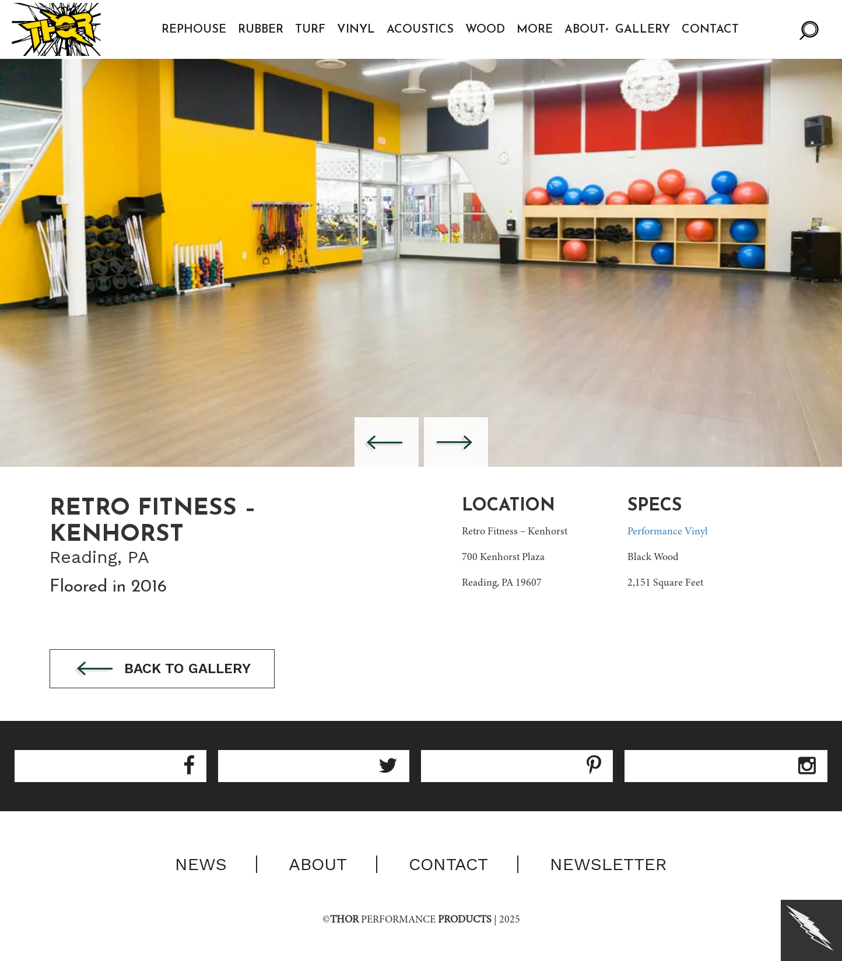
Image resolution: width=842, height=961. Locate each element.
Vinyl (356, 30)
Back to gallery (162, 669)
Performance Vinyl (667, 532)
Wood (485, 30)
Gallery (642, 30)
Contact (710, 30)
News (201, 864)
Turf (310, 30)
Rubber (260, 30)
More (535, 30)
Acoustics (420, 30)
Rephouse (194, 30)
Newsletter (608, 864)
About (584, 30)
